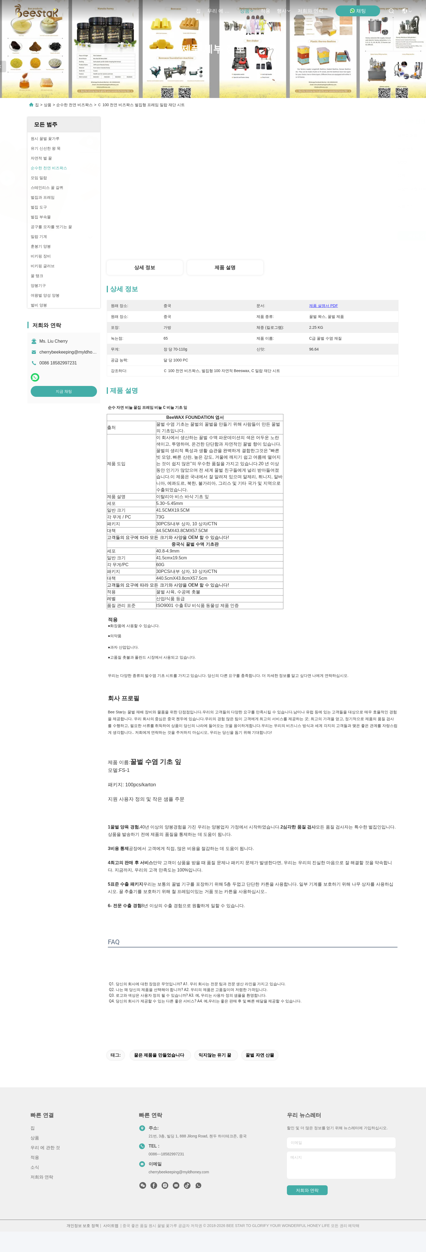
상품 (247, 11)
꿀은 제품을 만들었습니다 (159, 1075)
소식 (34, 1187)
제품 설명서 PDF (323, 305)
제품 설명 (225, 267)
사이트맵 (110, 1246)
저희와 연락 (310, 11)
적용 (265, 11)
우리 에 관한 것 (220, 11)
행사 (284, 11)
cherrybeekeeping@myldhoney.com (73, 352)
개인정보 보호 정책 (83, 1246)
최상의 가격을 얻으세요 (298, 236)
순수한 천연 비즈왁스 (74, 105)
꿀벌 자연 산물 (260, 1075)
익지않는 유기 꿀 (215, 1075)
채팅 (358, 11)
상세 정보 (144, 267)
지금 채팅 (64, 391)
